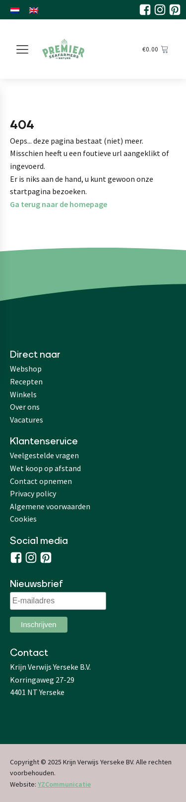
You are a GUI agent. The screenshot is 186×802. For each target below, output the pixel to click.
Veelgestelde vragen (44, 455)
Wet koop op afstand (45, 468)
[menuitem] (14, 9)
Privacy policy (33, 493)
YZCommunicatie (64, 784)
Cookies (23, 519)
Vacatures (26, 420)
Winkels (23, 394)
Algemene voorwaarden (50, 506)
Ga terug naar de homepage (58, 204)
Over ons (25, 407)
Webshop (26, 369)
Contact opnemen (41, 481)
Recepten (26, 381)
